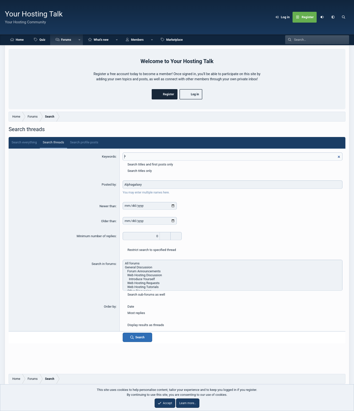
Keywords (109, 156)
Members (137, 39)
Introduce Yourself (232, 279)
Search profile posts (84, 142)
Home (20, 39)
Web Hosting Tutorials (232, 287)
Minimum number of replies (96, 236)
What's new (101, 39)
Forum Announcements (232, 271)
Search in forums (104, 264)
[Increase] (165, 236)
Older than (108, 221)
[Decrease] (176, 236)
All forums (232, 263)
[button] (332, 17)
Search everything (24, 142)
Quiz (42, 39)
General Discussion (232, 267)
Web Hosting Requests (232, 283)
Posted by (109, 184)
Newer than (108, 206)
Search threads (53, 142)
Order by (110, 306)
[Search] (343, 17)
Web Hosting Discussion (232, 275)
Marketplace (174, 39)
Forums (66, 39)
